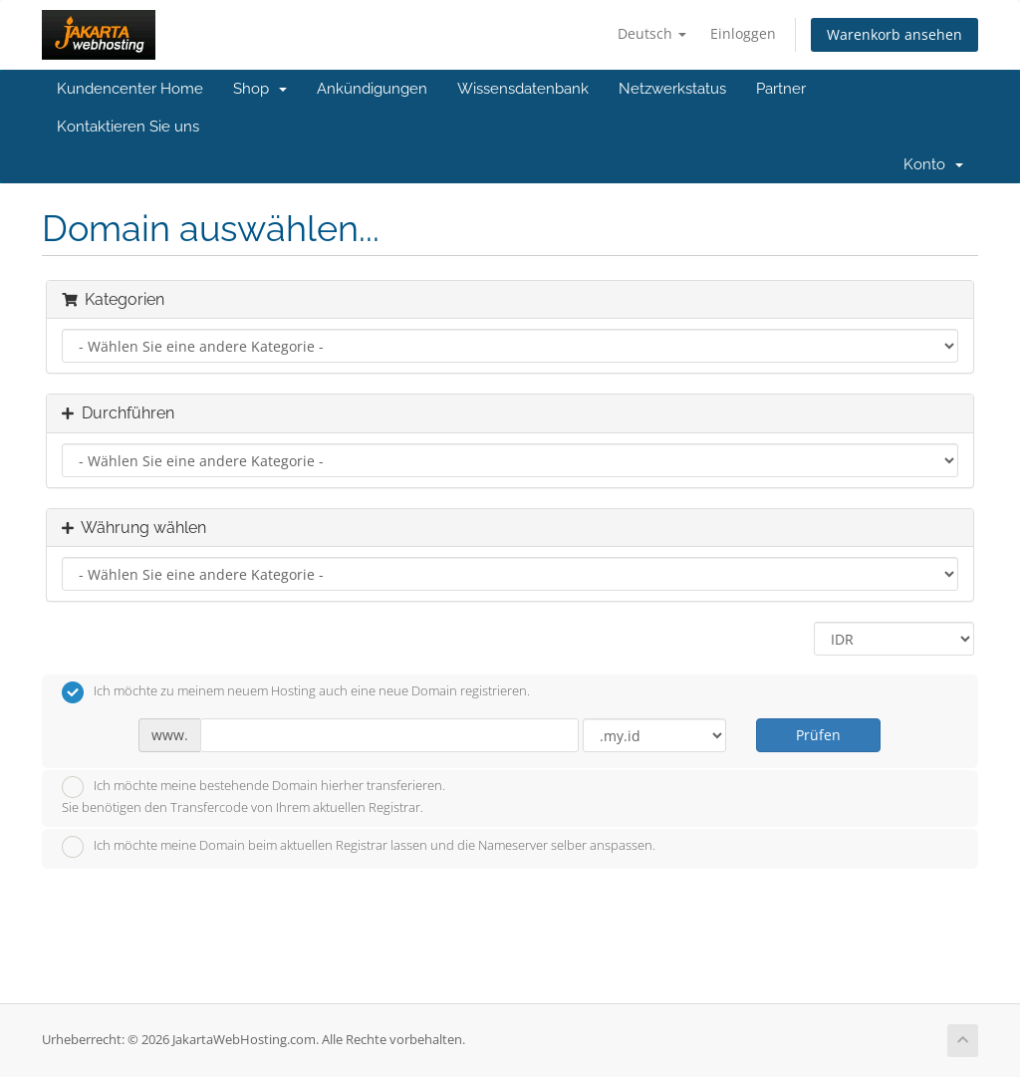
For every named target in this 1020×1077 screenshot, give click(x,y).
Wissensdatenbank (523, 89)
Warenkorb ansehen (894, 34)
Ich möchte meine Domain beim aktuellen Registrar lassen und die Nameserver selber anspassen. (358, 847)
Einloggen (743, 33)
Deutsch (652, 33)
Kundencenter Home (130, 89)
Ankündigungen (372, 89)
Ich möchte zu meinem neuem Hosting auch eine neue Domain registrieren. (296, 692)
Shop (260, 89)
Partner (781, 89)
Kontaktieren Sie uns (128, 126)
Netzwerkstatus (672, 89)
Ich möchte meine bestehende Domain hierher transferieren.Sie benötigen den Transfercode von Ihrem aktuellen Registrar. (253, 796)
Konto (933, 164)
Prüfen (818, 734)
